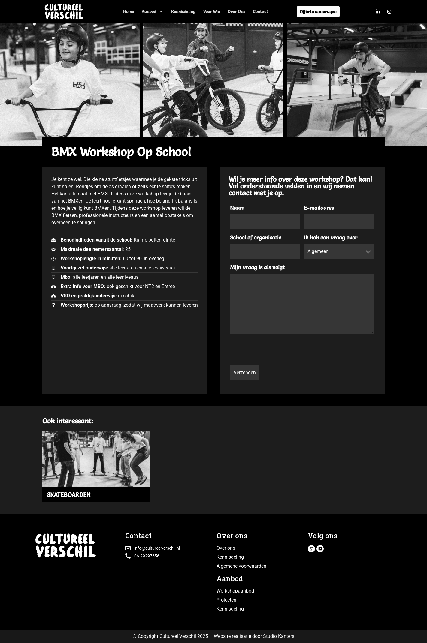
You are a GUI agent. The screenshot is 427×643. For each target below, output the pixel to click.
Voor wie (211, 11)
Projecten (226, 600)
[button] (6, 84)
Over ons (236, 11)
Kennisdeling (183, 11)
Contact (260, 11)
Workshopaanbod (235, 591)
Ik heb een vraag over (330, 238)
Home (128, 11)
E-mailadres (319, 208)
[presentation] (275, 350)
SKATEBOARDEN (68, 494)
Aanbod (152, 11)
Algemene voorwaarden (241, 566)
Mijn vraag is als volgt (257, 267)
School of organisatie (255, 238)
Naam (237, 208)
